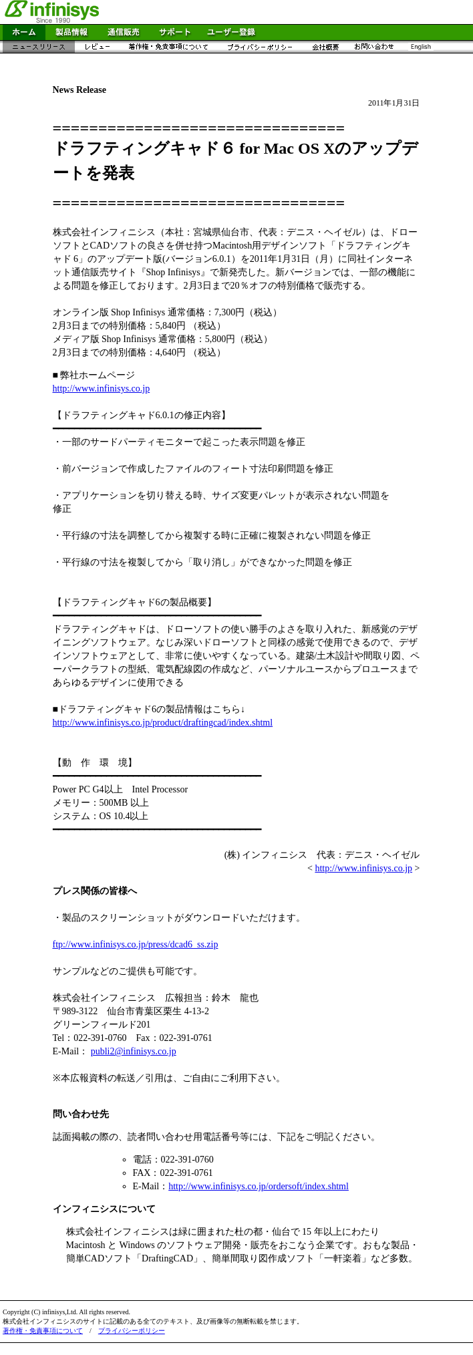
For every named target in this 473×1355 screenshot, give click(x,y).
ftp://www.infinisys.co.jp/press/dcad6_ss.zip (135, 944)
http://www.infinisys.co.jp (101, 389)
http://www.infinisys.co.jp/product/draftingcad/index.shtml (163, 723)
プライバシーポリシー (131, 1330)
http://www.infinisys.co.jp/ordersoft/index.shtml (258, 1186)
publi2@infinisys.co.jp (133, 1051)
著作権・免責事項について (43, 1330)
